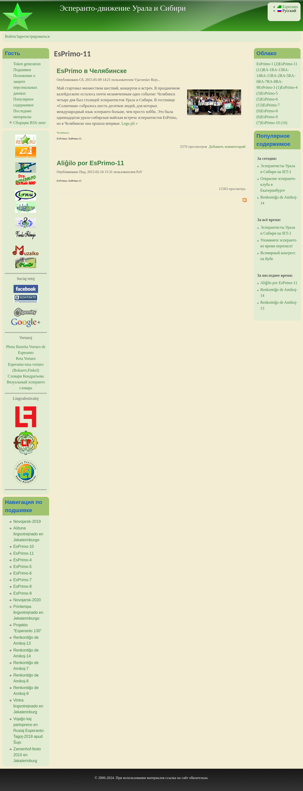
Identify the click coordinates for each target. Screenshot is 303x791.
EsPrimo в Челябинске (92, 70)
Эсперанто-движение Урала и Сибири (123, 8)
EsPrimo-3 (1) (269, 87)
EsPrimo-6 (22, 573)
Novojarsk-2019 (27, 521)
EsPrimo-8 (22, 586)
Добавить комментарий (227, 147)
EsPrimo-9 (22, 593)
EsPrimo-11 (75, 138)
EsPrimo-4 (22, 560)
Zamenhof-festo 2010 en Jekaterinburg (27, 755)
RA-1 (267, 70)
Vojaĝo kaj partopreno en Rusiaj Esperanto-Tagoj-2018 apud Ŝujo (28, 730)
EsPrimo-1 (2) (267, 64)
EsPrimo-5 (22, 567)
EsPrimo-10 (23, 546)
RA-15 (265, 76)
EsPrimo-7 (22, 580)
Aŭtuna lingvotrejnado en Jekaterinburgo (28, 534)
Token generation (27, 64)
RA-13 (277, 70)
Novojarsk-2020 (27, 600)
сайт (184, 778)
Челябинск (63, 132)
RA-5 (284, 76)
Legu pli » (130, 123)
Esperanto (287, 7)
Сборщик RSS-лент (29, 123)
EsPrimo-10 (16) (274, 123)
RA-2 (275, 76)
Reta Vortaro (26, 358)
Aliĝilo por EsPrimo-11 (90, 163)
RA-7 (262, 81)
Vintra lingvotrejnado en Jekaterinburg (28, 706)
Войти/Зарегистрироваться (27, 36)
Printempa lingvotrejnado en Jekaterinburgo (28, 612)
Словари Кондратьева (26, 376)
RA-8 (271, 81)
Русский (286, 11)
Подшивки (22, 70)
